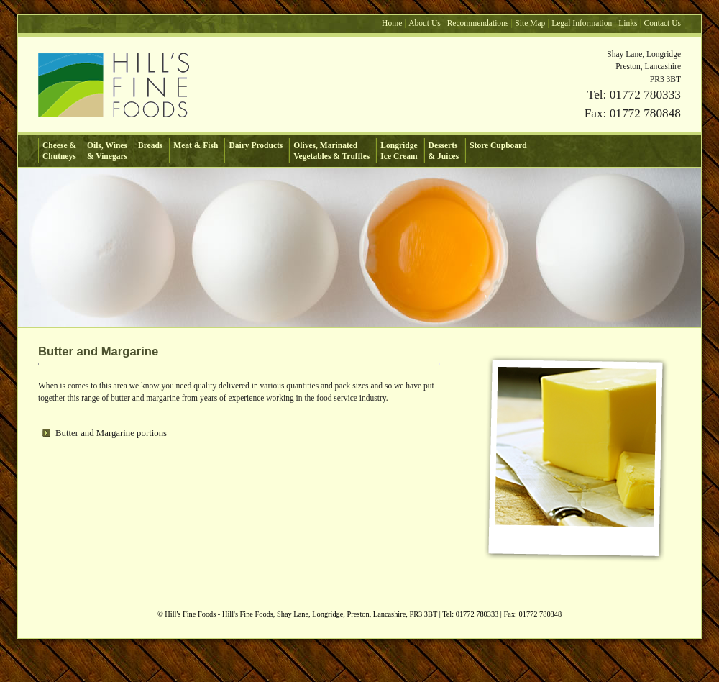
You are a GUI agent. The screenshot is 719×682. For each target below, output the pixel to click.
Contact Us (663, 23)
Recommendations (478, 23)
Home (392, 23)
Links (627, 23)
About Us (424, 23)
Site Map (530, 23)
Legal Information (581, 23)
